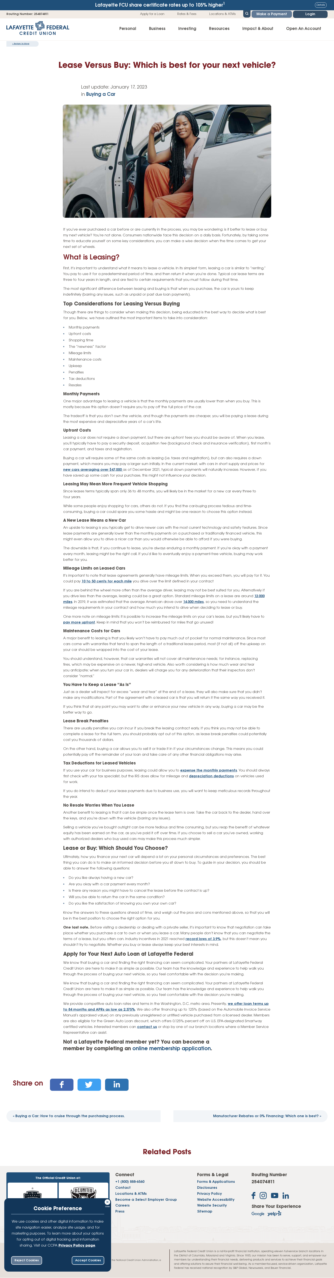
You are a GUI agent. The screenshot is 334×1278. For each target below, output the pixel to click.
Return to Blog (20, 44)
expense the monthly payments (208, 771)
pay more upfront (79, 622)
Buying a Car (100, 94)
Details (320, 5)
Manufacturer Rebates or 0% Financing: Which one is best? (267, 1116)
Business (157, 29)
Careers (122, 1206)
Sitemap (204, 1212)
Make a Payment (271, 14)
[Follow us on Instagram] (263, 1196)
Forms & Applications (216, 1182)
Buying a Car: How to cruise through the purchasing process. (69, 1116)
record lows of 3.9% (203, 939)
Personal (127, 29)
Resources (219, 29)
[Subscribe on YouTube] (274, 1196)
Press (120, 1212)
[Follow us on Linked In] (286, 1196)
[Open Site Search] (246, 13)
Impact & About (257, 29)
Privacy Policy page (77, 1246)
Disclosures (207, 1188)
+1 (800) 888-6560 (129, 1182)
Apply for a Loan (152, 14)
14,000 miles (193, 602)
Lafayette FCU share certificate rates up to (160, 5)
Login (310, 14)
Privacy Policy (209, 1194)
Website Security (212, 1206)
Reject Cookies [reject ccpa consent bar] (27, 1260)
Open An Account (303, 29)
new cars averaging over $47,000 (93, 470)
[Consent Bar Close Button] (107, 1201)
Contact (123, 1188)
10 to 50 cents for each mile (107, 581)
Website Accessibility (215, 1200)
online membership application (171, 1049)
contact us (147, 1027)
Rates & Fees (186, 14)
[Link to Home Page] (37, 29)
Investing (187, 29)
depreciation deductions (211, 776)
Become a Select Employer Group (146, 1200)
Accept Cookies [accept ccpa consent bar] (88, 1260)
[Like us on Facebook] (253, 1196)
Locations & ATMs (222, 14)
